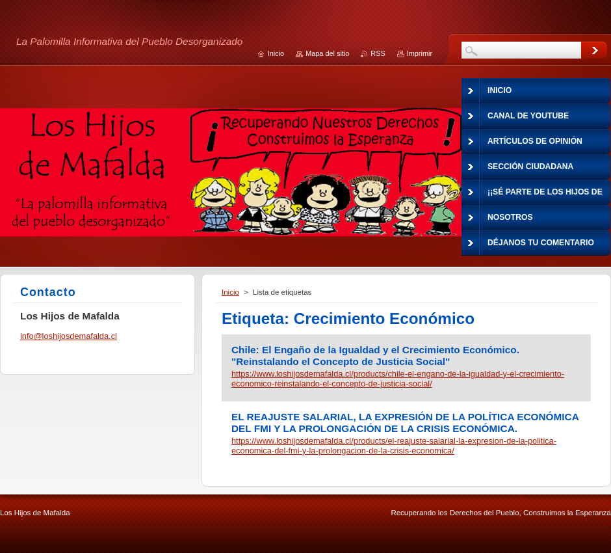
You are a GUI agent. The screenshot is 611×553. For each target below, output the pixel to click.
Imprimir (419, 53)
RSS (377, 53)
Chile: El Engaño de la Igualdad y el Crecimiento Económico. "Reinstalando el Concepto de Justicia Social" (375, 355)
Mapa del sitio (327, 53)
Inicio (230, 292)
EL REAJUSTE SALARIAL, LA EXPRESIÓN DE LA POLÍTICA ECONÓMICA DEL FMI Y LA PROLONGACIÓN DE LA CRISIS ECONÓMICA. (404, 422)
